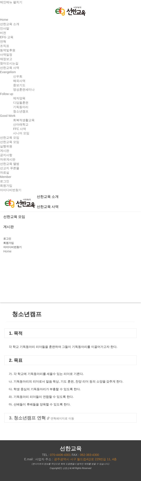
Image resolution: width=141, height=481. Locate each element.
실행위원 (6, 146)
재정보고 (6, 59)
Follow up (6, 94)
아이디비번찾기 (10, 190)
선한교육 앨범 (9, 164)
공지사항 (6, 155)
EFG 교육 (6, 37)
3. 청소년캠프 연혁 (41, 417)
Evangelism (8, 72)
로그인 (4, 181)
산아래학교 (20, 124)
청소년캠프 (20, 111)
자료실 (4, 172)
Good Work (8, 115)
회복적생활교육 (24, 120)
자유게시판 (7, 159)
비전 (3, 32)
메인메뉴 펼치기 (11, 2)
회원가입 (6, 185)
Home (4, 19)
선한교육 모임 (9, 142)
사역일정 (6, 54)
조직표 (4, 46)
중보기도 (19, 85)
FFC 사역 (19, 129)
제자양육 (19, 98)
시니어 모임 (21, 133)
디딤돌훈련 (20, 102)
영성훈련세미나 (24, 89)
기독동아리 (20, 107)
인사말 (4, 28)
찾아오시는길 (9, 63)
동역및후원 (7, 50)
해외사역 (19, 81)
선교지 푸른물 (9, 168)
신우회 (17, 76)
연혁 (3, 41)
